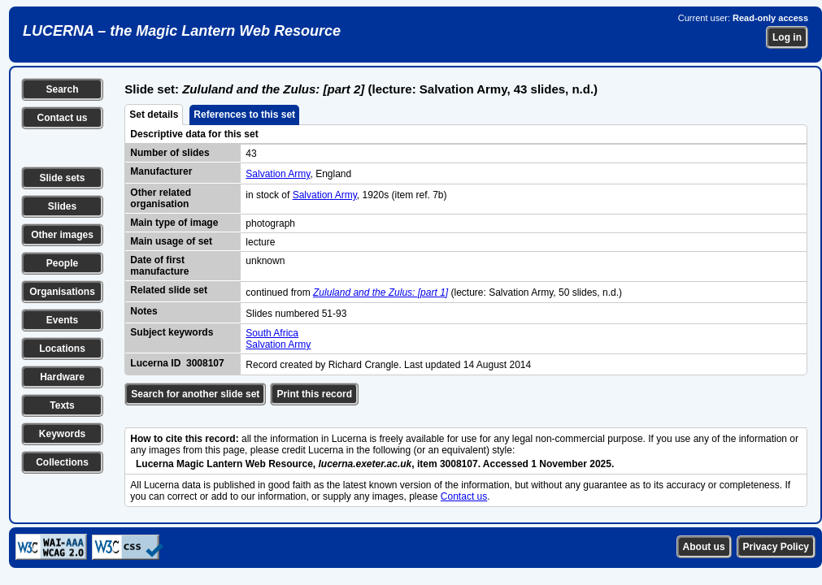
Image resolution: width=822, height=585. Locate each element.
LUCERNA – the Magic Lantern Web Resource (182, 31)
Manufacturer (161, 171)
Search (62, 89)
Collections (62, 462)
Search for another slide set (195, 394)
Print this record (314, 394)
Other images (62, 234)
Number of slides (169, 152)
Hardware (62, 377)
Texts (62, 405)
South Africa (272, 333)
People (62, 263)
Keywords (62, 434)
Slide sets (62, 178)
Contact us (62, 118)
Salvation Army (278, 174)
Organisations (62, 291)
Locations (62, 348)
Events (62, 320)
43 (251, 153)
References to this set (244, 114)
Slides (62, 206)
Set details (153, 114)
